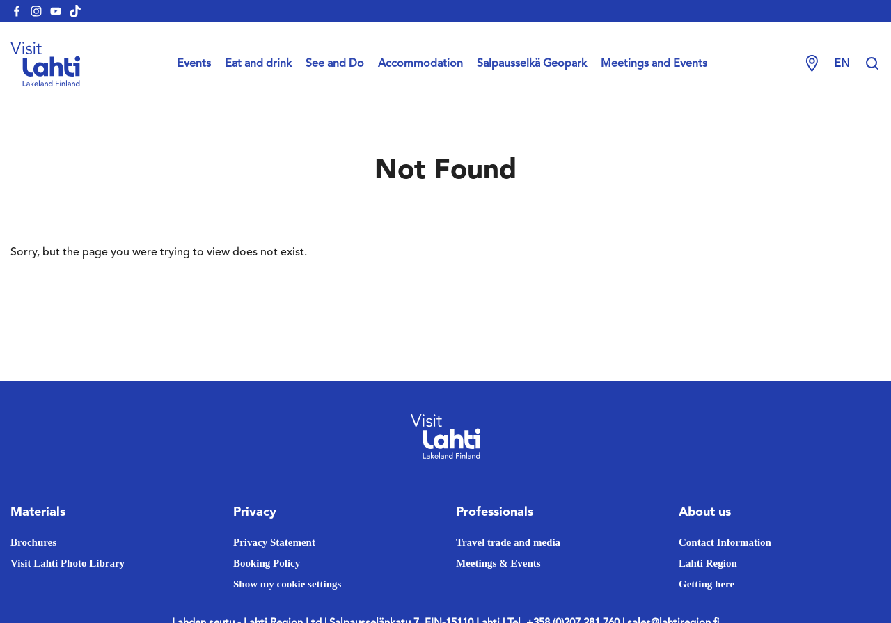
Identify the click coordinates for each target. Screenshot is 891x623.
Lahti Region (708, 563)
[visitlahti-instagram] (36, 11)
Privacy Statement (274, 542)
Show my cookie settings (287, 584)
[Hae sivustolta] (872, 64)
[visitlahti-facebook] (16, 11)
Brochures (33, 542)
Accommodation (420, 64)
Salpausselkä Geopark (532, 64)
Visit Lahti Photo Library (67, 563)
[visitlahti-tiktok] (75, 11)
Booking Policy (266, 563)
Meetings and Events (654, 64)
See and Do (335, 64)
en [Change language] (842, 64)
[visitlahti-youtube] (55, 11)
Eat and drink (258, 64)
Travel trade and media (508, 542)
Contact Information (725, 542)
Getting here (706, 584)
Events (194, 64)
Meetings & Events (498, 563)
